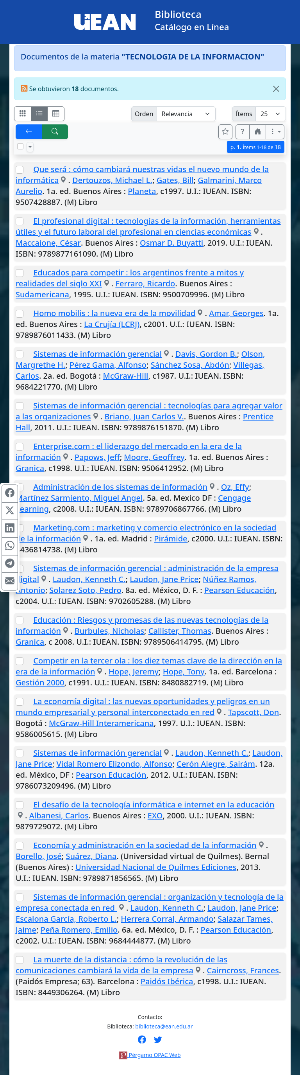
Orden (144, 114)
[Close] (276, 89)
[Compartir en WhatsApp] (10, 546)
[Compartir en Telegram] (10, 564)
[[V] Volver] (29, 131)
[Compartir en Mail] (10, 582)
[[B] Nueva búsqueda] (55, 131)
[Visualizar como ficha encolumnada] (39, 113)
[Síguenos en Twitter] (158, 1042)
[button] (243, 131)
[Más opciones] (275, 131)
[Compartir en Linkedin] (10, 529)
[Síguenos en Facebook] (142, 1042)
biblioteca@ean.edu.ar (164, 1026)
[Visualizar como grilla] (55, 113)
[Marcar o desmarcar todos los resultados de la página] (20, 146)
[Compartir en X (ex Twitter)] (10, 511)
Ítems (244, 114)
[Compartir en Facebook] (10, 494)
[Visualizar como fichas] (22, 113)
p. (255, 147)
